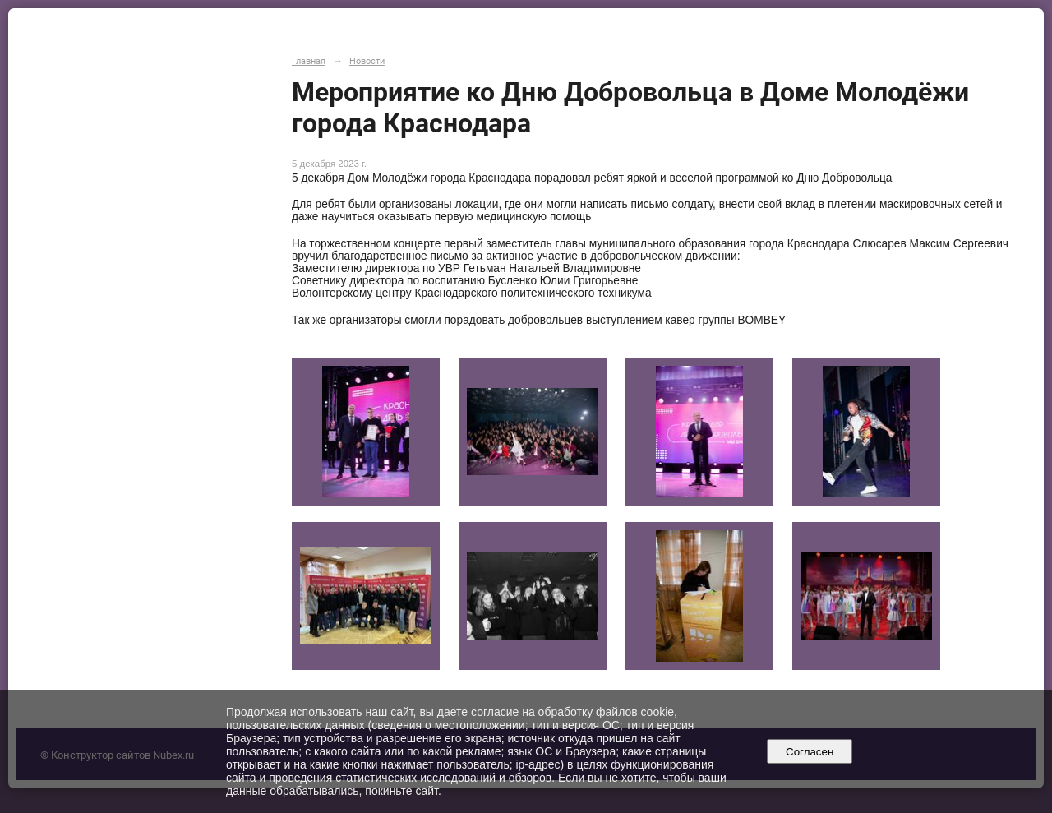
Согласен (810, 752)
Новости (367, 61)
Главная (308, 61)
